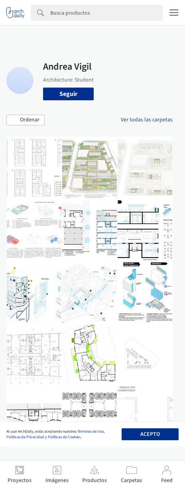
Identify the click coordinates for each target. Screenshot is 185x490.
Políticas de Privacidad (25, 437)
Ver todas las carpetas (147, 120)
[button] (25, 120)
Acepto (150, 434)
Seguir (68, 94)
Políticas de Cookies (64, 437)
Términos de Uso (90, 431)
